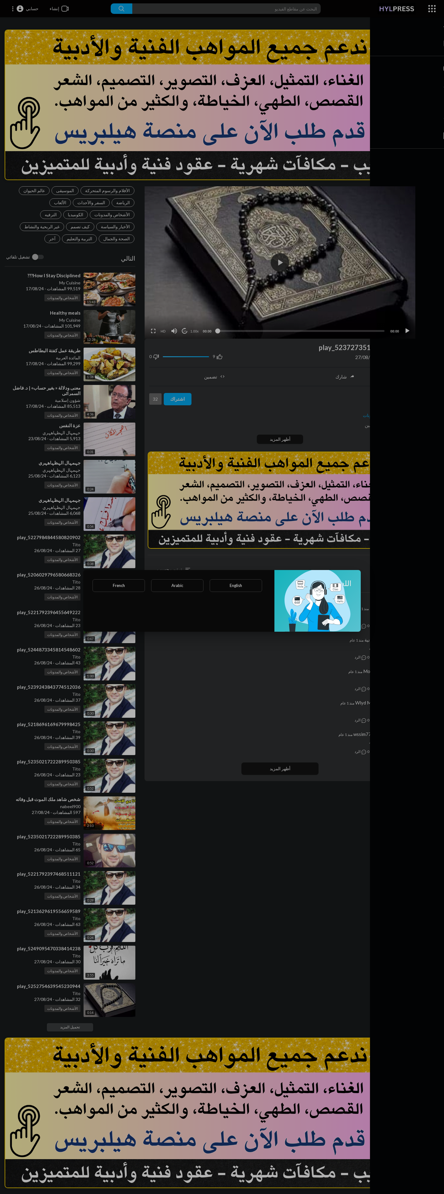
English (236, 585)
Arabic (177, 585)
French (119, 585)
